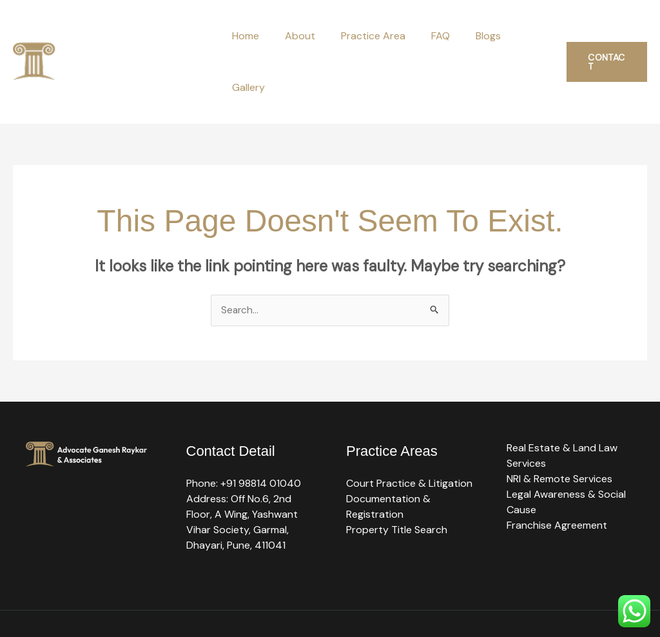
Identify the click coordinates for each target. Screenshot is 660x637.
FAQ (430, 36)
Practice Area (368, 36)
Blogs (472, 36)
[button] (604, 36)
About (300, 36)
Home (250, 36)
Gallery (522, 36)
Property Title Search (396, 478)
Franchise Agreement (557, 474)
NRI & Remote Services (559, 428)
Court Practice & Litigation (409, 432)
